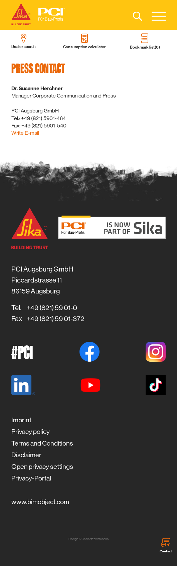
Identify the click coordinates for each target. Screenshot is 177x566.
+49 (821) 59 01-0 (51, 308)
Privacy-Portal (31, 478)
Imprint (21, 420)
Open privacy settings (42, 467)
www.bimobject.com (40, 502)
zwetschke (101, 539)
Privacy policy (30, 432)
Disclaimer (26, 455)
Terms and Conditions (42, 443)
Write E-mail (25, 133)
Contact (166, 545)
